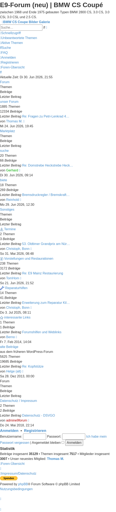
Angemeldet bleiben (48, 442)
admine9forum (16, 420)
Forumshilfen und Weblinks (42, 332)
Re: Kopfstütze (33, 366)
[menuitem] (18, 38)
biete (3, 180)
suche (4, 150)
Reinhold (12, 199)
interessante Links (17, 317)
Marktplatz (7, 131)
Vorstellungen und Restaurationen (28, 258)
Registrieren (35, 430)
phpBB (23, 484)
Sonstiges (7, 209)
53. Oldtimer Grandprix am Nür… (46, 244)
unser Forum (9, 101)
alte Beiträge (9, 347)
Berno (10, 337)
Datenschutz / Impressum (18, 400)
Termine (10, 229)
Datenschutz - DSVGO (38, 415)
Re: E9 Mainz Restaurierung (42, 273)
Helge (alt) (13, 371)
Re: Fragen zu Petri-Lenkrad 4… (45, 116)
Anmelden (9, 430)
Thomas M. (14, 121)
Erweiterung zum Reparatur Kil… (46, 302)
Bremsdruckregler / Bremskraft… (46, 195)
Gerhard (12, 170)
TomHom (12, 278)
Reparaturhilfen (16, 288)
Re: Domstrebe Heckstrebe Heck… (47, 165)
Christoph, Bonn (18, 248)
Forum (4, 82)
